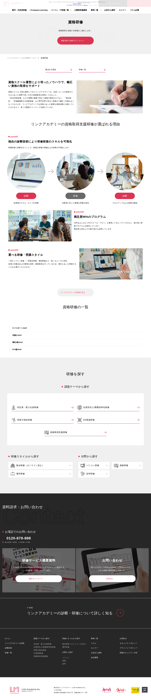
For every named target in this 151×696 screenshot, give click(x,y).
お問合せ (109, 579)
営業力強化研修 (24, 420)
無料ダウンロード (36, 579)
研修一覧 (82, 69)
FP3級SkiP (17, 349)
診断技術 (8, 648)
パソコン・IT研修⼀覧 (60, 10)
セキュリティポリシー (128, 643)
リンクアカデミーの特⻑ (75, 613)
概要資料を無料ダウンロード (72, 41)
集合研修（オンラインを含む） (74, 644)
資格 (64, 661)
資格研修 (124, 465)
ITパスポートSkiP (19, 328)
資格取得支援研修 (58, 432)
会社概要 (94, 657)
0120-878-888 (18, 538)
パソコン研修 (92, 465)
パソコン (65, 658)
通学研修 (20, 474)
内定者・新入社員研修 (27, 407)
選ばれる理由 (50, 69)
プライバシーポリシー (128, 648)
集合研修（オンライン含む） (30, 465)
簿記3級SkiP (17, 342)
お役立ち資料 (109, 10)
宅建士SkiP (17, 335)
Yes (85, 5)
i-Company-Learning (39, 10)
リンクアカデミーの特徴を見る (72, 292)
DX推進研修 (89, 420)
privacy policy (77, 3)
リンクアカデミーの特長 (14, 643)
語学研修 (90, 474)
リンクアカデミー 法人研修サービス (21, 58)
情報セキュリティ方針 (128, 653)
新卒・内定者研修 (19, 10)
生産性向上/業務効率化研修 (96, 407)
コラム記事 (134, 10)
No (87, 5)
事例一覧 (94, 10)
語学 (64, 664)
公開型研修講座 (80, 10)
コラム (93, 643)
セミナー (122, 10)
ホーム (7, 638)
